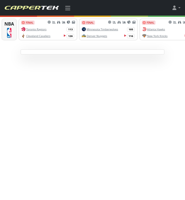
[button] (176, 7)
